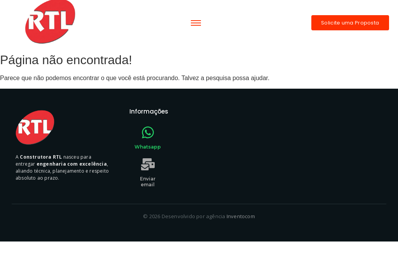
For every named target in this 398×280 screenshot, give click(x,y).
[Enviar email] (148, 165)
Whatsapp (147, 147)
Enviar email (147, 181)
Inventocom (241, 216)
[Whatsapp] (148, 133)
